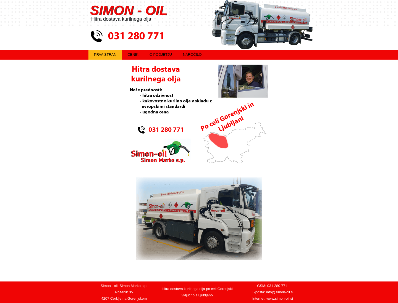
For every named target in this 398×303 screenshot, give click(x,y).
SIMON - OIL (128, 10)
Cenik (132, 54)
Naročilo (192, 54)
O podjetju (161, 54)
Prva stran (105, 54)
